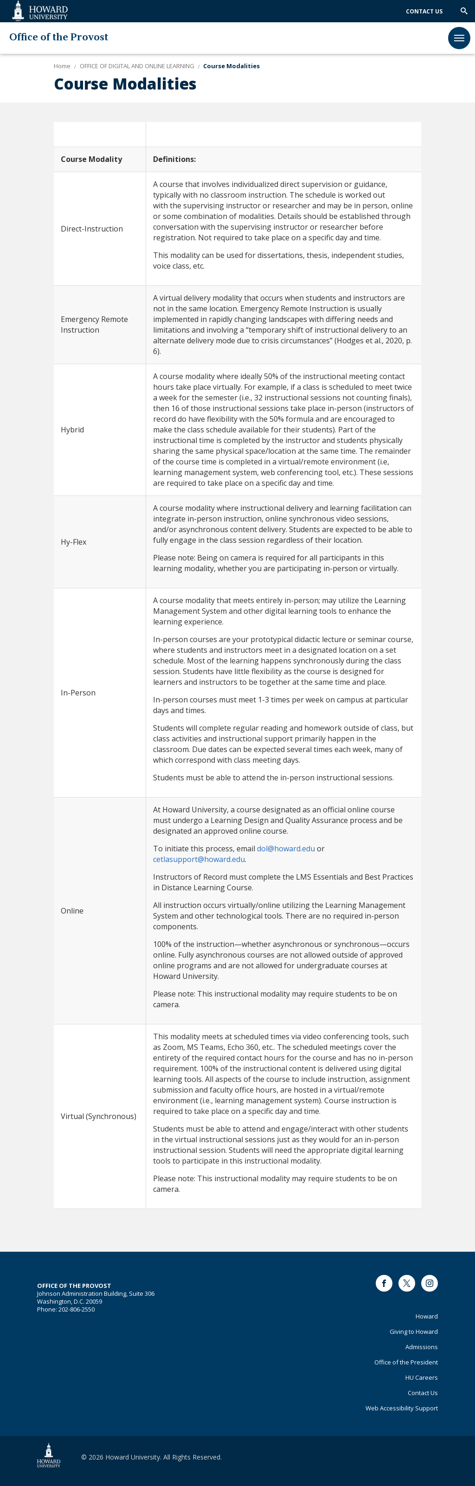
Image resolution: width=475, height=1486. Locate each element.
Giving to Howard (414, 1331)
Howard (427, 1316)
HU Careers (421, 1377)
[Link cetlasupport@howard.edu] (199, 859)
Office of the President (406, 1362)
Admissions (421, 1347)
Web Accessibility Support (402, 1408)
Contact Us (424, 11)
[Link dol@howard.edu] (286, 848)
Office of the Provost (58, 38)
